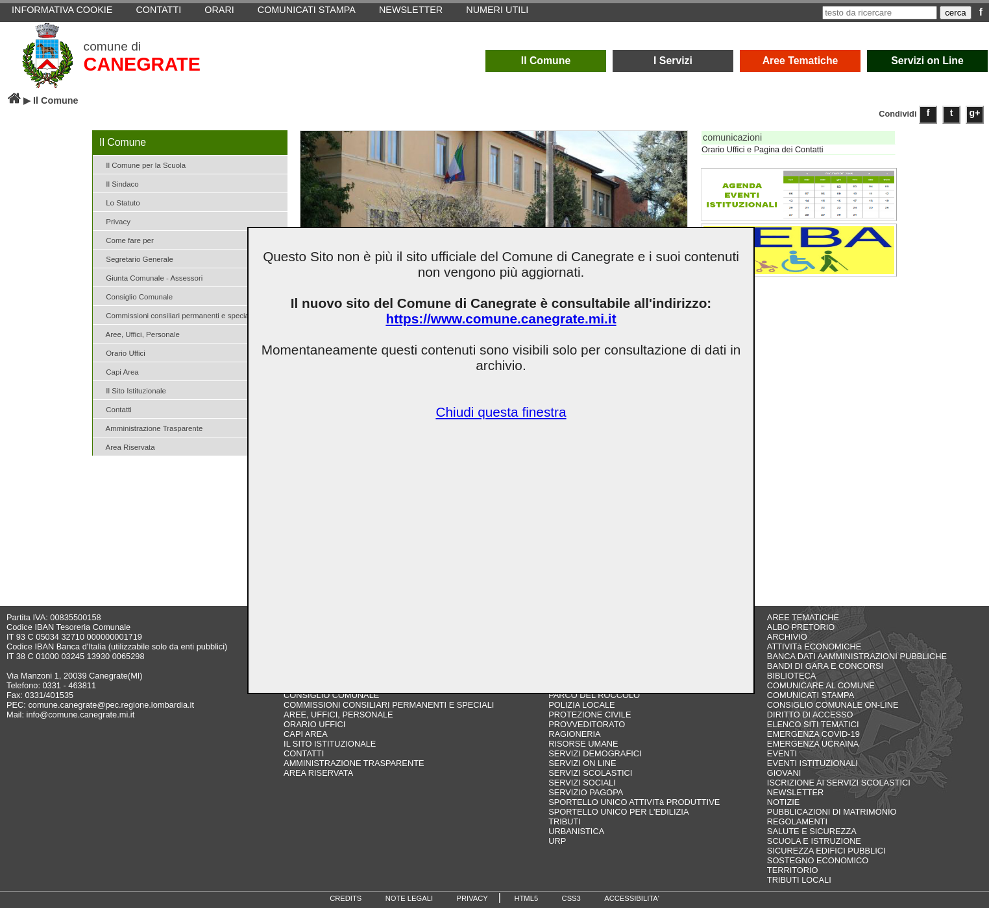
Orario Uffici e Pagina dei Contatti (763, 149)
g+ (975, 113)
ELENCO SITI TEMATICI (813, 724)
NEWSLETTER (795, 792)
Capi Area (117, 371)
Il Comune (546, 60)
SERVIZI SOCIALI (582, 782)
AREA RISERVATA (318, 773)
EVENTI (782, 753)
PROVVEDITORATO (586, 724)
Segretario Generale (134, 258)
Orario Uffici (120, 352)
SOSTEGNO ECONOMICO (817, 860)
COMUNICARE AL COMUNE (821, 685)
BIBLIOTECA (791, 676)
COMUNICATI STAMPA (810, 695)
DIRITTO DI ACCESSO (810, 714)
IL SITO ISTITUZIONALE (330, 744)
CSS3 (571, 898)
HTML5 (526, 898)
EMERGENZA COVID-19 (813, 734)
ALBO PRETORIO (801, 627)
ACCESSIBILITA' (631, 898)
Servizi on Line (927, 60)
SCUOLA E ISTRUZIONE (814, 841)
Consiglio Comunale (134, 295)
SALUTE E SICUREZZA (812, 831)
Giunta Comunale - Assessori (149, 277)
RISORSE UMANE (583, 744)
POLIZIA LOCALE (581, 705)
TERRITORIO (792, 870)
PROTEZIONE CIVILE (589, 714)
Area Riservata (125, 446)
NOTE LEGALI (409, 898)
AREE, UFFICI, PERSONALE (338, 714)
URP (557, 841)
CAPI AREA (306, 734)
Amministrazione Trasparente (149, 427)
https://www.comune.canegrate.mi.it (500, 318)
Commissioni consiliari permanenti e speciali (174, 314)
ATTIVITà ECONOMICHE (814, 646)
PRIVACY (472, 898)
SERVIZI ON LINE (582, 763)
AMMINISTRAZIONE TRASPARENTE (354, 763)
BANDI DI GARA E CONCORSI (825, 666)
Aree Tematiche (800, 60)
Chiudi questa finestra (500, 411)
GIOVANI (784, 773)
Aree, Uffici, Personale (138, 333)
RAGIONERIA (574, 734)
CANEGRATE (142, 64)
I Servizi (672, 60)
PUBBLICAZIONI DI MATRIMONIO (832, 812)
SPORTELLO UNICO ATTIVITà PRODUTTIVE (634, 802)
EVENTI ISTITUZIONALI (812, 763)
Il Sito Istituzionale (131, 389)
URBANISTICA (576, 831)
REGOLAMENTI (797, 821)
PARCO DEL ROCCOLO (594, 695)
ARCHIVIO (787, 637)
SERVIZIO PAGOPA (585, 792)
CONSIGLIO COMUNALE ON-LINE (833, 705)
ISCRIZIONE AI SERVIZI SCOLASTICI (838, 782)
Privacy (113, 220)
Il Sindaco (117, 183)
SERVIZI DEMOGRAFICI (594, 753)
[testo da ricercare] (879, 12)
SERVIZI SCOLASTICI (590, 773)
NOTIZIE (783, 802)
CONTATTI (304, 753)
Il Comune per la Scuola (141, 164)
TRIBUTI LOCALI (799, 880)
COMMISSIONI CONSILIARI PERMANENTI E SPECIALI (389, 705)
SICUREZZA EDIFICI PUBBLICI (826, 851)
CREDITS (345, 898)
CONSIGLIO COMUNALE (331, 695)
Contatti (114, 408)
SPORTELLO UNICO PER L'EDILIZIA (618, 812)
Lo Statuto (118, 201)
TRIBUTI (564, 821)
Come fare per (125, 239)
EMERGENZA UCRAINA (813, 744)
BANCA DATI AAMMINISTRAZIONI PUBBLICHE (857, 656)
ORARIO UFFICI (314, 724)
